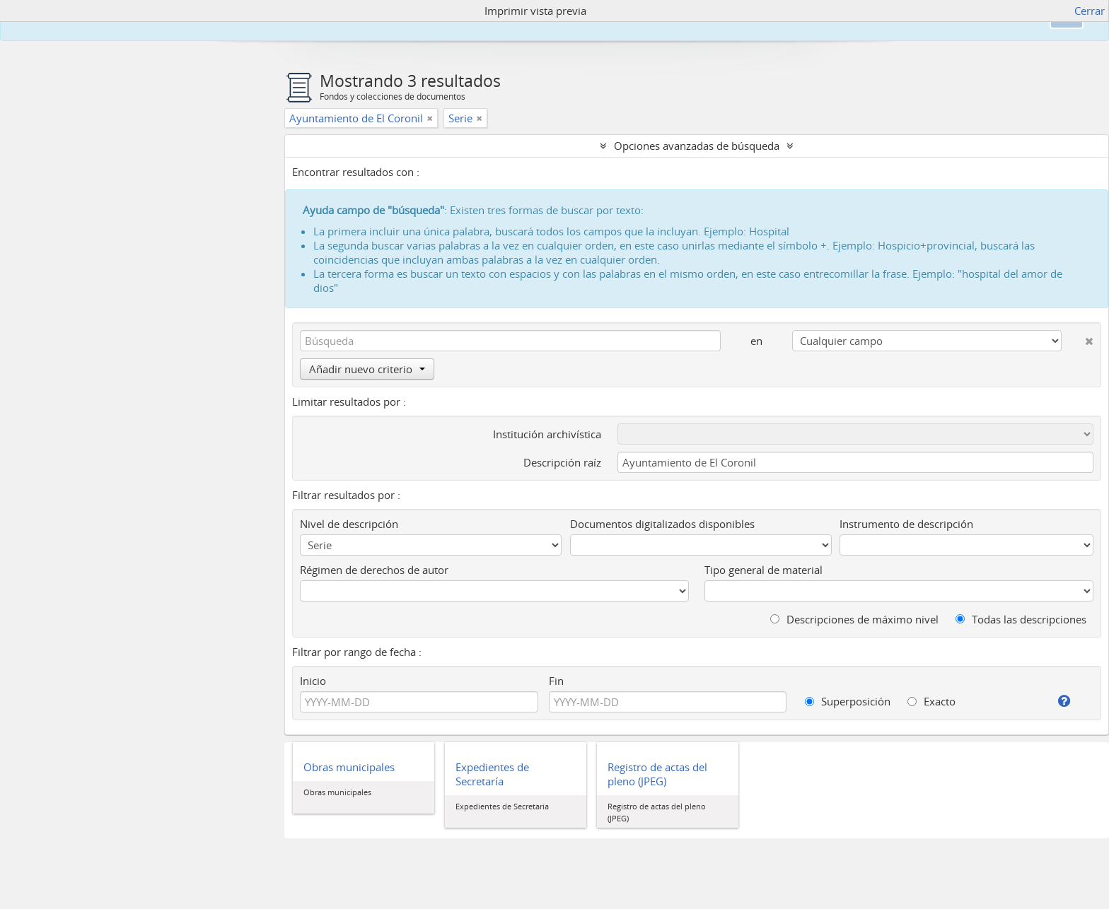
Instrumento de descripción (906, 524)
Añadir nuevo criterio (367, 369)
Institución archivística (547, 434)
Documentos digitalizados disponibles (662, 524)
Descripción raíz (562, 462)
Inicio (313, 681)
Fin (556, 681)
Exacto (931, 701)
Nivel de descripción (349, 524)
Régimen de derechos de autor (374, 570)
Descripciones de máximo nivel (854, 619)
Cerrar (1089, 11)
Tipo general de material (763, 570)
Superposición (847, 701)
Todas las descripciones (1021, 619)
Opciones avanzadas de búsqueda (696, 146)
